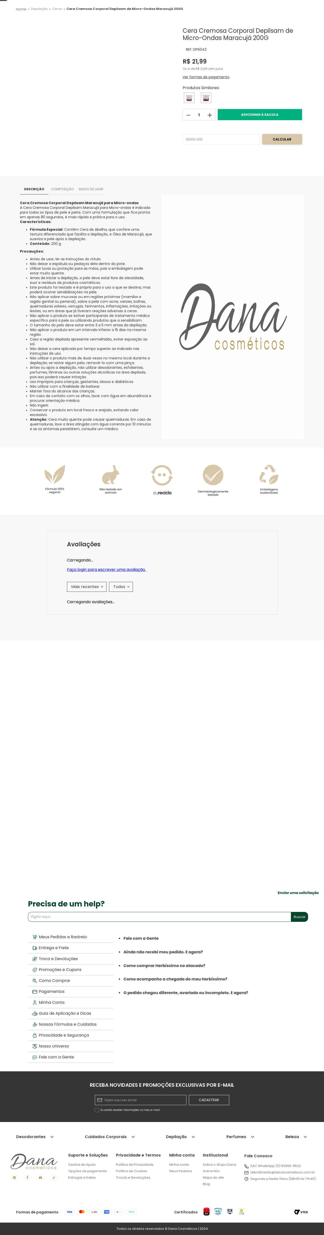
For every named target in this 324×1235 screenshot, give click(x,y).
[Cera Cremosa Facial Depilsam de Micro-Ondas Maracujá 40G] (271, 812)
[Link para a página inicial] (22, 54)
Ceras (57, 54)
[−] (188, 159)
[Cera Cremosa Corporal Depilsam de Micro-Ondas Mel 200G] (189, 143)
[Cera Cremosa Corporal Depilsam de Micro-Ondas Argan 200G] (206, 143)
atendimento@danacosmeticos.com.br (282, 1172)
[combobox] (130, 21)
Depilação (39, 54)
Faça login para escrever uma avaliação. (106, 663)
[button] (206, 120)
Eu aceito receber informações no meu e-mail (130, 1110)
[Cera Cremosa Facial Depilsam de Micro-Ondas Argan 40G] (124, 812)
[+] (210, 159)
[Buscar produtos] (194, 21)
